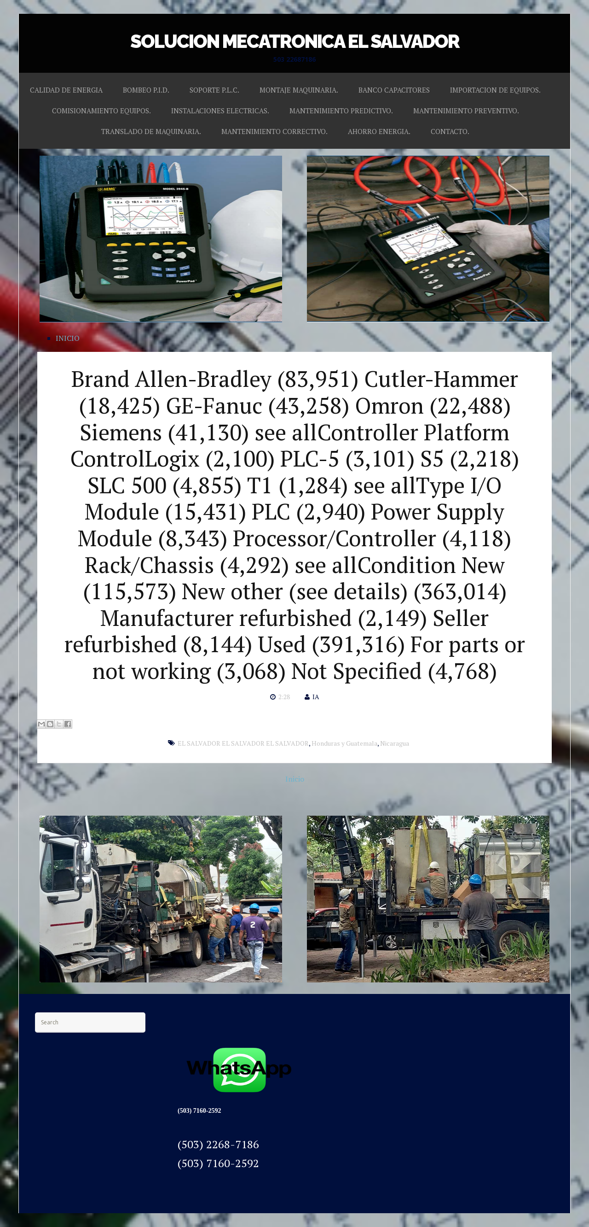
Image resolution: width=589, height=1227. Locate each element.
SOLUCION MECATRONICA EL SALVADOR (294, 41)
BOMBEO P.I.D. (146, 89)
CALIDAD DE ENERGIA (66, 89)
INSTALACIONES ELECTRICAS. (220, 110)
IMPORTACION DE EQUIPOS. (495, 89)
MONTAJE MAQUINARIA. (299, 89)
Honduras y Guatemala (344, 743)
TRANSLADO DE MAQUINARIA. (151, 131)
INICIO (68, 338)
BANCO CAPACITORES (394, 89)
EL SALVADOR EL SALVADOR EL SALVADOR (243, 743)
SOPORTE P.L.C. (214, 89)
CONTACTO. (450, 131)
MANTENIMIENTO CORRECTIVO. (274, 131)
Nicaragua (394, 743)
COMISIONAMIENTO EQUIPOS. (101, 110)
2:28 (284, 696)
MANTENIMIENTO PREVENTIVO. (466, 110)
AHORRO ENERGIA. (379, 131)
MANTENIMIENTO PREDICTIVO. (341, 110)
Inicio (294, 779)
